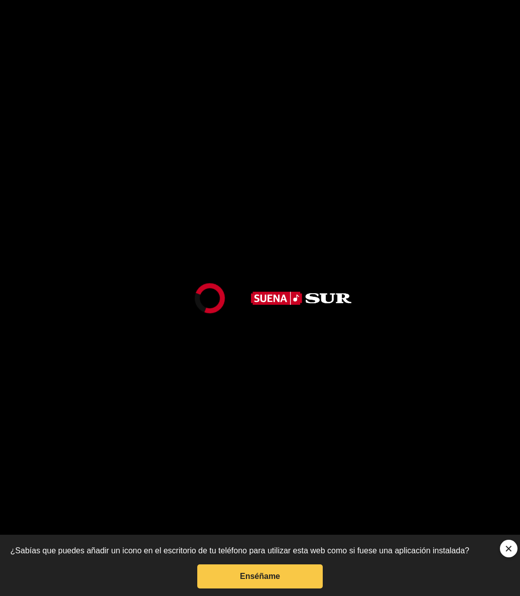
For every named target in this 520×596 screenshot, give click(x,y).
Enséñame (260, 576)
